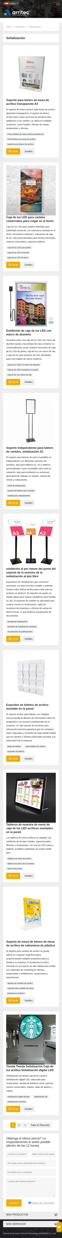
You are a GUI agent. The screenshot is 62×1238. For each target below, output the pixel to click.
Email (13, 151)
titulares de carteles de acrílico (20, 983)
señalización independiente (18, 496)
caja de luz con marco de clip (19, 375)
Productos (20, 26)
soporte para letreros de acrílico (20, 144)
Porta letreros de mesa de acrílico (21, 139)
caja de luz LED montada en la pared (22, 370)
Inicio (8, 26)
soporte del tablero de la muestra (21, 491)
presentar (13, 1203)
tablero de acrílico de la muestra (20, 864)
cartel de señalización (16, 486)
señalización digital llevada (18, 1097)
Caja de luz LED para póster (19, 248)
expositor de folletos (15, 751)
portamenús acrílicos (16, 993)
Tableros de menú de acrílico (19, 859)
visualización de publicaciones (19, 632)
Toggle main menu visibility (58, 3)
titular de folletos (14, 746)
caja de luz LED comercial (18, 253)
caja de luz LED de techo (17, 258)
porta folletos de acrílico (35, 746)
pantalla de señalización (17, 622)
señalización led (40, 1097)
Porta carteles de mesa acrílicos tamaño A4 (25, 134)
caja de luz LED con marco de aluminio (23, 365)
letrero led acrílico (14, 869)
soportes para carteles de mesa (20, 988)
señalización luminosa (16, 1102)
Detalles (29, 151)
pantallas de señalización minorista (21, 627)
